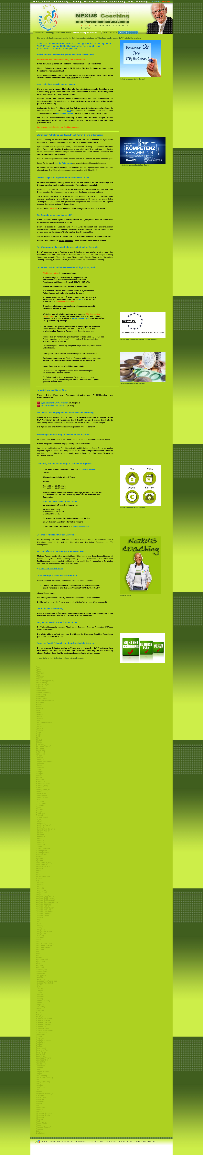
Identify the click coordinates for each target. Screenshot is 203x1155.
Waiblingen (40, 1101)
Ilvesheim (39, 857)
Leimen (38, 924)
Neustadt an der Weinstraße (46, 981)
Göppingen (40, 809)
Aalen (38, 667)
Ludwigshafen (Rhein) (44, 932)
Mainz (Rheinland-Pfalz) (45, 943)
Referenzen (125, 32)
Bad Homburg (41, 695)
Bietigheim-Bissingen (44, 722)
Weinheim (39, 1109)
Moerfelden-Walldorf (43, 959)
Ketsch (38, 874)
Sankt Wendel (41, 1052)
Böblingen (39, 730)
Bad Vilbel (39, 705)
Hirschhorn (40, 843)
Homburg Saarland (43, 853)
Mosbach (39, 965)
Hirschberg (40, 841)
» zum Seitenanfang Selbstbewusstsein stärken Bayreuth (60, 658)
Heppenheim (40, 837)
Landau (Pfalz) (41, 892)
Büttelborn (40, 742)
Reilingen (39, 1015)
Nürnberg (39, 989)
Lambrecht (40, 888)
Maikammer (40, 938)
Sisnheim (39, 1068)
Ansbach (39, 679)
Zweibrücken (40, 1133)
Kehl (37, 872)
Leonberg (39, 926)
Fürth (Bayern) (41, 795)
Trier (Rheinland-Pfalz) (44, 1078)
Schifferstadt (40, 1054)
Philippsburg (40, 1007)
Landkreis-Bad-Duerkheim (45, 898)
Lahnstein (39, 884)
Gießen (38, 807)
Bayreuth (39, 714)
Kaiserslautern (41, 864)
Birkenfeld (39, 728)
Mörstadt (39, 963)
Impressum (101, 26)
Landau (38, 894)
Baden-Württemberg (43, 693)
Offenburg (39, 999)
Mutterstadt (40, 967)
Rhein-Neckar (41, 1026)
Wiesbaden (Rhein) (43, 1115)
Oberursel (39, 995)
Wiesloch (39, 1119)
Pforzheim (39, 1003)
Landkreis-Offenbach (43, 914)
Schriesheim (40, 1056)
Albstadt (39, 671)
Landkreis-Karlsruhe (43, 910)
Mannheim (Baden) (43, 947)
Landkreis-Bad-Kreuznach (45, 900)
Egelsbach (40, 764)
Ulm (37, 1090)
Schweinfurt (40, 1062)
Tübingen (39, 1084)
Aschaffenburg (41, 683)
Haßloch (39, 821)
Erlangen (39, 772)
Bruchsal (39, 734)
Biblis (38, 720)
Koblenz (39, 878)
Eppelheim (40, 768)
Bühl (37, 738)
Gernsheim (40, 805)
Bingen (38, 724)
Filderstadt (40, 780)
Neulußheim (40, 977)
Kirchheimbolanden (43, 876)
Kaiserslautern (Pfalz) (44, 863)
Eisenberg (39, 766)
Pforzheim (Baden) (43, 1001)
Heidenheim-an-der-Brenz (45, 829)
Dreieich (39, 756)
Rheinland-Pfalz (42, 1032)
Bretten (38, 732)
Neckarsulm (40, 973)
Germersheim (41, 803)
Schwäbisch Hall (42, 1060)
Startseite (41, 38)
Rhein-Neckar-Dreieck (44, 1022)
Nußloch (39, 993)
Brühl (38, 736)
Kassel (38, 870)
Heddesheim (40, 823)
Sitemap (86, 28)
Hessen (39, 839)
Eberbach (39, 758)
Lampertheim (41, 890)
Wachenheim (41, 1097)
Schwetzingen (41, 1064)
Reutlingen (40, 1017)
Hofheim (39, 847)
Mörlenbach (40, 961)
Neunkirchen (40, 979)
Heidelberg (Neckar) (43, 825)
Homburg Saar (41, 851)
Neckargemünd (41, 969)
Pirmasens (40, 1009)
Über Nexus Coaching (44, 33)
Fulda (38, 799)
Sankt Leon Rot (42, 1050)
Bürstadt (39, 740)
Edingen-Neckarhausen (44, 762)
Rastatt (38, 1013)
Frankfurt (39, 787)
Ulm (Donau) (40, 1088)
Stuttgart (39, 1074)
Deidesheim (40, 750)
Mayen (38, 953)
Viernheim (39, 1092)
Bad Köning (40, 697)
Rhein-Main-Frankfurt (44, 1018)
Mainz (38, 941)
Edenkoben (40, 760)
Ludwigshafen (41, 934)
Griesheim (40, 811)
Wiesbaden (40, 1117)
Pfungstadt (40, 1005)
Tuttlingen (39, 1086)
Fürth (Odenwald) (42, 797)
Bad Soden (40, 703)
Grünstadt (39, 815)
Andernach (40, 677)
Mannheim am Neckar (44, 945)
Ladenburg (40, 882)
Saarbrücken (40, 1042)
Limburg (39, 928)
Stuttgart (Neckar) (42, 1072)
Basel (38, 710)
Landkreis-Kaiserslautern (45, 908)
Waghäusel (40, 1099)
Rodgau (39, 1036)
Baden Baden (41, 691)
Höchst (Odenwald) (43, 849)
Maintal (38, 939)
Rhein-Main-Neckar (43, 1020)
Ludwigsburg (40, 930)
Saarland (39, 1044)
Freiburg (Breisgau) (43, 789)
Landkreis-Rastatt (42, 916)
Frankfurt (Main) (42, 785)
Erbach (38, 770)
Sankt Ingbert (41, 1048)
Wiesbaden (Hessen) (44, 1113)
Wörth (38, 1121)
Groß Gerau (40, 813)
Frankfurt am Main (42, 784)
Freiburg (39, 791)
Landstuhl (39, 918)
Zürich (38, 1131)
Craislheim (40, 744)
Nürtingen (39, 991)
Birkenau (39, 726)
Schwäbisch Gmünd (43, 1058)
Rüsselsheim (41, 1038)
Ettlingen (39, 776)
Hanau (38, 819)
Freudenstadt (41, 793)
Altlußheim (40, 673)
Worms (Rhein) (41, 1123)
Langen (38, 920)
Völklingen (40, 1095)
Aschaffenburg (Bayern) (45, 681)
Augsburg (39, 687)
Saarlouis (39, 1046)
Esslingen (39, 774)
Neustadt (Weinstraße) (44, 983)
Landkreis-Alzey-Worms (45, 896)
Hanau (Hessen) (42, 817)
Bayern (38, 712)
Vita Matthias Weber (62, 33)
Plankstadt (40, 1011)
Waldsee (39, 1103)
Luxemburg (40, 936)
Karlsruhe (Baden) (42, 866)
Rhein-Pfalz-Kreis (42, 1028)
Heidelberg (40, 827)
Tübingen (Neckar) (43, 1082)
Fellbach (39, 778)
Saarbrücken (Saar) (43, 1040)
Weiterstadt (40, 1111)
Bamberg (39, 709)
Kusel (38, 880)
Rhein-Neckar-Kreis (43, 1024)
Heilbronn (39, 833)
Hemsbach (40, 835)
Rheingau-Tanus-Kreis (44, 1030)
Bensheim (39, 718)
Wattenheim (40, 1107)
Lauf (37, 922)
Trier (37, 1080)
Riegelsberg (40, 1034)
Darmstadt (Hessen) (43, 746)
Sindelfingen (40, 1066)
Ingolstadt (39, 861)
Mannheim (40, 949)
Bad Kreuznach (41, 699)
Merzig (38, 955)
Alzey (38, 675)
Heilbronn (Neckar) (43, 831)
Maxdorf (39, 951)
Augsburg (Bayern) (43, 685)
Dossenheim (40, 754)
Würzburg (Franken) (43, 1127)
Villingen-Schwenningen (45, 1093)
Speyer (38, 1070)
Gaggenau (40, 801)
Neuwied (39, 987)
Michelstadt (40, 957)
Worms (38, 1125)
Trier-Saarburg (41, 1076)
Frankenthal (40, 782)
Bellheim (39, 716)
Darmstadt (40, 748)
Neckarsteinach (42, 971)
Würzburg (39, 1129)
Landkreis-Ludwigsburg (44, 912)
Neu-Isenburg (41, 975)
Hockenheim (40, 845)
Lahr (37, 886)
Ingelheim (39, 859)
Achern (38, 669)
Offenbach (40, 997)
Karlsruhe (39, 868)
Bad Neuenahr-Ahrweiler (45, 701)
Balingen (39, 707)
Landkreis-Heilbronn (43, 906)
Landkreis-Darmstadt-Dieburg (47, 902)
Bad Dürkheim (41, 689)
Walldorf (39, 1105)
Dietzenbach (40, 752)
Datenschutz (120, 26)
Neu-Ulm (39, 985)
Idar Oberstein (41, 855)
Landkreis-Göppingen (44, 904)
